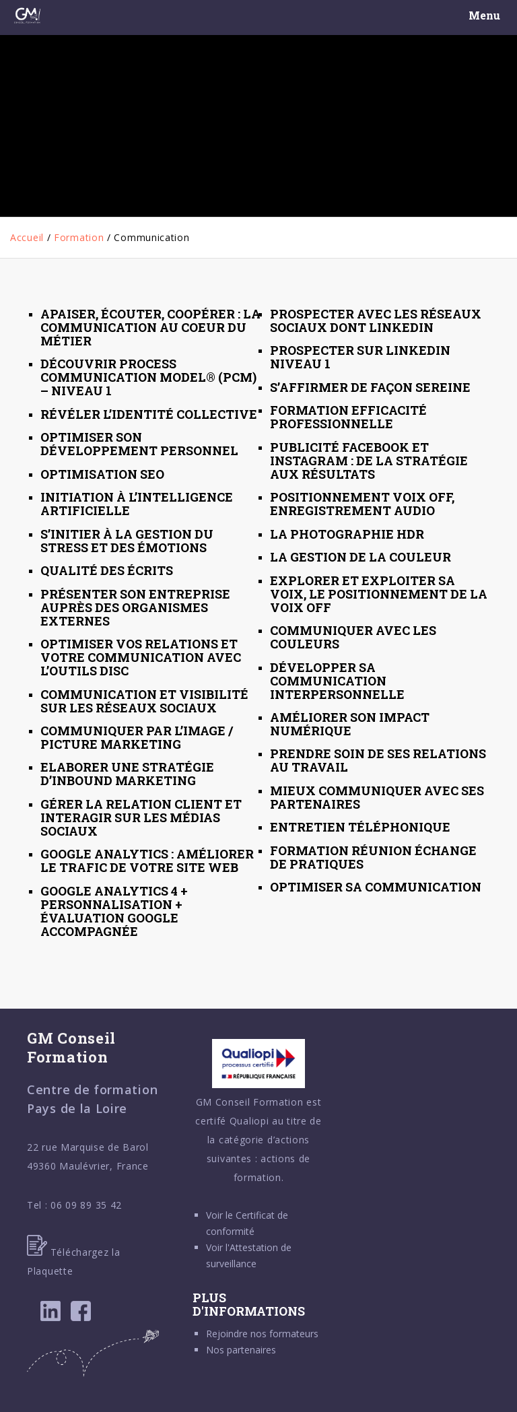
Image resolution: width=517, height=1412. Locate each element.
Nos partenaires (241, 1349)
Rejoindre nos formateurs (262, 1333)
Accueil (27, 237)
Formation (79, 237)
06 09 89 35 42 (86, 1205)
